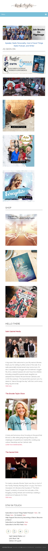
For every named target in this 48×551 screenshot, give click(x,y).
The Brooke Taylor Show (15, 394)
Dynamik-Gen (16, 547)
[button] (24, 33)
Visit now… (8, 497)
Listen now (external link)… (14, 444)
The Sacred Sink (11, 452)
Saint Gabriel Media (13, 331)
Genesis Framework (28, 547)
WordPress (38, 547)
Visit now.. (8, 386)
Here (35, 513)
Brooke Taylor (24, 5)
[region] (24, 33)
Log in (44, 547)
